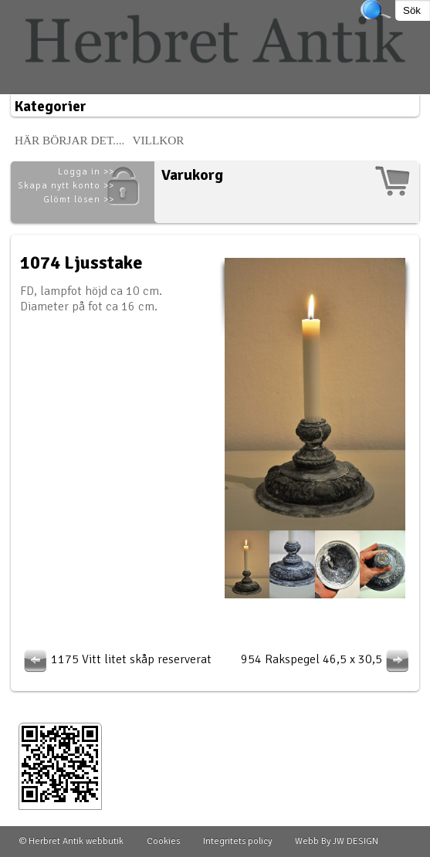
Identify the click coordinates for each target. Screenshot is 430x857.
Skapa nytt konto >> (66, 185)
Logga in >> (86, 172)
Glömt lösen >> (78, 199)
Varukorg (192, 175)
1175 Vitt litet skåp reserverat (116, 659)
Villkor (158, 140)
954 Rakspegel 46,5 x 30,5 (327, 659)
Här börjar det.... (70, 140)
